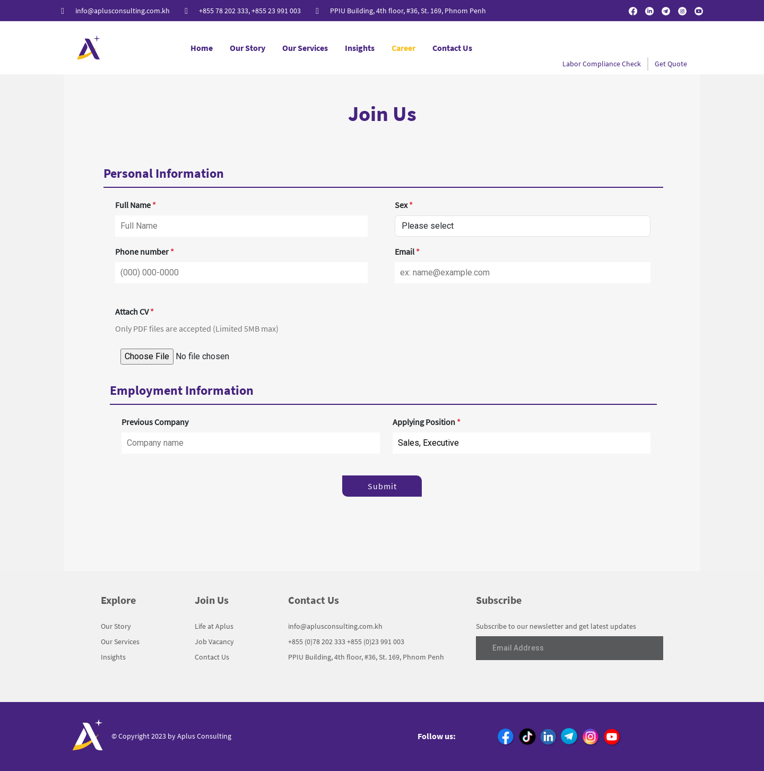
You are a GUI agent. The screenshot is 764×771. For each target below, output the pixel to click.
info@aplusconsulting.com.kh (122, 10)
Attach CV (134, 311)
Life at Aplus (214, 626)
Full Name (135, 205)
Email (407, 251)
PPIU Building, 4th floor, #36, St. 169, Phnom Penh (408, 10)
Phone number (144, 251)
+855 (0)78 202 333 (316, 641)
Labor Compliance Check (601, 63)
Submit (382, 486)
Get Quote (671, 63)
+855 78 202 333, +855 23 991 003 (250, 10)
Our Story (247, 47)
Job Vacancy (214, 641)
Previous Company (154, 422)
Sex (404, 205)
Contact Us (452, 47)
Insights (360, 47)
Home (201, 47)
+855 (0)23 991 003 (375, 641)
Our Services (305, 47)
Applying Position (427, 422)
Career (403, 47)
